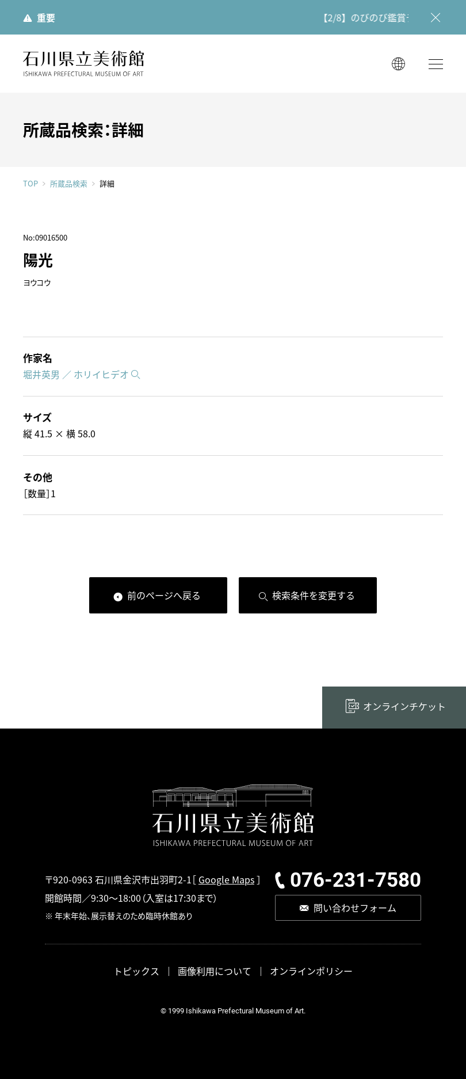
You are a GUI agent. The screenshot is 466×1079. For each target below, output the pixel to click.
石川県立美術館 (83, 64)
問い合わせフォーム (355, 907)
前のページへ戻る (164, 595)
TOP (30, 183)
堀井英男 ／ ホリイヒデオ (76, 374)
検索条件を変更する (313, 595)
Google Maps (226, 879)
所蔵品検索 (68, 184)
